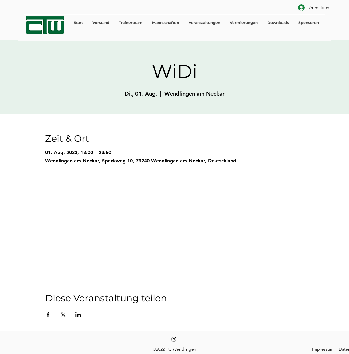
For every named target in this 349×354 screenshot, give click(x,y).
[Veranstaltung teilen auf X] (63, 314)
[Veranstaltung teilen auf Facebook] (48, 314)
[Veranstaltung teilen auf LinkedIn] (78, 314)
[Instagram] (174, 339)
